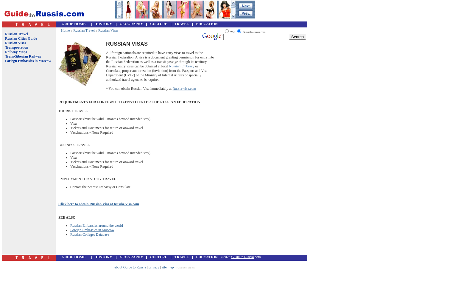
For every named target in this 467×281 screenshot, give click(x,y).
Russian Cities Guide (21, 38)
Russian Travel (16, 34)
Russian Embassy (181, 66)
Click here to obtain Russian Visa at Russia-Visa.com (98, 204)
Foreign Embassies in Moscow (92, 230)
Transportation (16, 47)
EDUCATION (206, 24)
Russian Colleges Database (89, 234)
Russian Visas (15, 43)
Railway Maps (16, 52)
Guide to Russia (242, 257)
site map (168, 267)
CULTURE (158, 24)
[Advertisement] (28, 163)
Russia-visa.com (184, 89)
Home (65, 30)
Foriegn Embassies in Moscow (28, 61)
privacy (154, 267)
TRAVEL (182, 24)
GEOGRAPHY (131, 24)
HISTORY (104, 24)
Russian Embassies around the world (96, 225)
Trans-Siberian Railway (23, 56)
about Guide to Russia (130, 267)
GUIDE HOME (73, 24)
